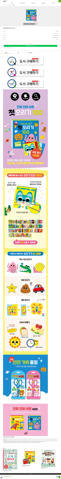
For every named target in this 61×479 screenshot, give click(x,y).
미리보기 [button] (29, 24)
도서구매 (30, 43)
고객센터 (53, 3)
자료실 (12, 3)
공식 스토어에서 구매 (30, 45)
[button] (55, 1)
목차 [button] (18, 52)
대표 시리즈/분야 (22, 3)
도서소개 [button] (6, 52)
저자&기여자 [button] (30, 52)
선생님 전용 (43, 3)
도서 (3, 3)
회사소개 (4, 476)
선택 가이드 (33, 3)
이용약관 (6, 476)
